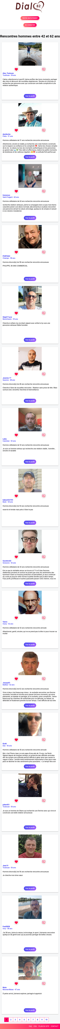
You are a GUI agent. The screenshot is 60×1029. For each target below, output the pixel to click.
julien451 (6, 805)
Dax (4, 746)
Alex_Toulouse (8, 73)
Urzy (4, 929)
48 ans (12, 380)
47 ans (17, 990)
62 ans (11, 685)
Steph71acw (7, 317)
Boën (4, 502)
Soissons (6, 563)
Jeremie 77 (7, 378)
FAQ (30, 1026)
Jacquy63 (6, 683)
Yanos (5, 622)
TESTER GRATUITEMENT (30, 18)
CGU (35, 1026)
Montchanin (7, 319)
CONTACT (54, 1026)
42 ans (13, 563)
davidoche (6, 134)
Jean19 (5, 866)
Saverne (6, 380)
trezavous (6, 195)
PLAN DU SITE (44, 1026)
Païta (5, 136)
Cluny (5, 624)
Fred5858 (6, 927)
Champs (6, 258)
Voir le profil (29, 96)
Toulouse (6, 75)
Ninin (5, 987)
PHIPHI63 (6, 256)
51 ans (10, 136)
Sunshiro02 (7, 561)
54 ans (13, 75)
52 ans (13, 441)
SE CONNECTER (30, 25)
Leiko (5, 439)
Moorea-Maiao (8, 990)
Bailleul (5, 685)
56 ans (9, 746)
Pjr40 (5, 744)
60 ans (16, 197)
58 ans (12, 258)
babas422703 (8, 500)
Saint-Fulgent (8, 197)
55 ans (15, 319)
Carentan (6, 441)
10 (46, 1020)
